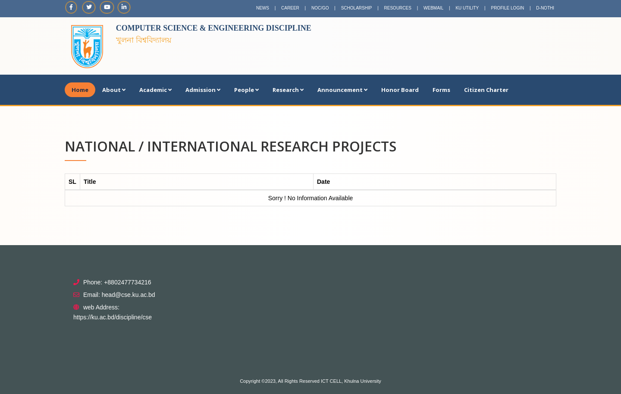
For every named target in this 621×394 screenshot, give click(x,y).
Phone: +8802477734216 (117, 282)
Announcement (342, 90)
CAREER (290, 8)
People (246, 90)
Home (80, 90)
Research (288, 90)
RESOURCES (397, 8)
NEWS (262, 8)
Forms (441, 90)
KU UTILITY (467, 8)
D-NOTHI (545, 8)
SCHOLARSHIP (356, 8)
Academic (155, 90)
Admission (202, 90)
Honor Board (400, 90)
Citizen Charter (486, 90)
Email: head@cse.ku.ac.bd (119, 294)
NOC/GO (320, 8)
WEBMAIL (433, 8)
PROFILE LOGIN (507, 8)
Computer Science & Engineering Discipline (213, 28)
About (113, 90)
